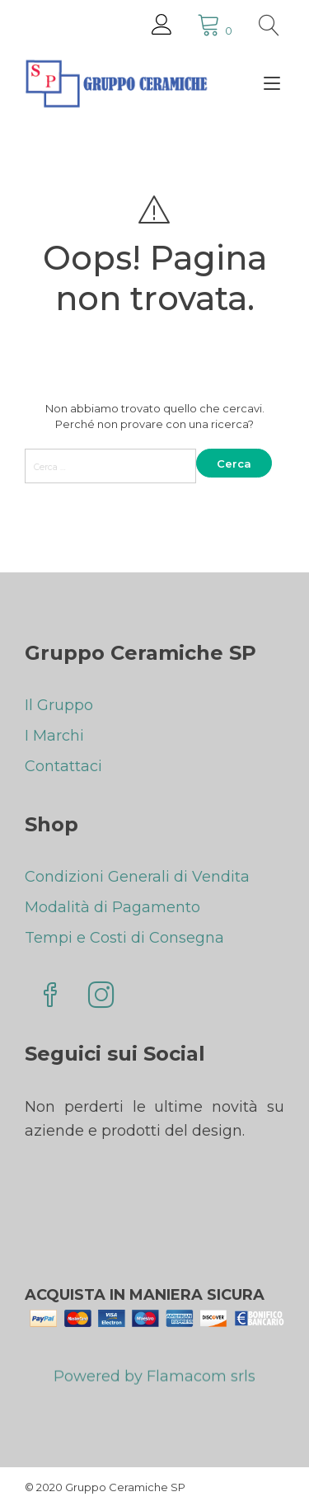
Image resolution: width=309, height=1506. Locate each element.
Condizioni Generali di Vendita (137, 877)
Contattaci (63, 766)
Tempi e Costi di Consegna (124, 938)
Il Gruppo (59, 705)
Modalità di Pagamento (112, 907)
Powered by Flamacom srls (154, 1381)
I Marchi (54, 736)
